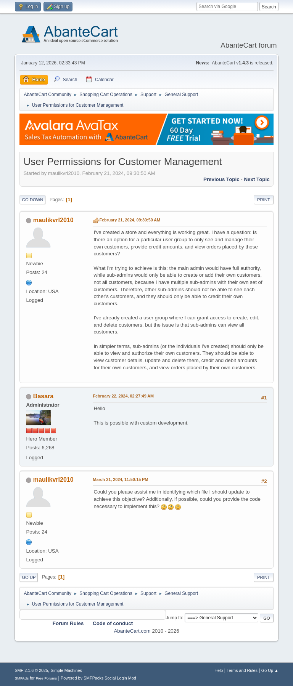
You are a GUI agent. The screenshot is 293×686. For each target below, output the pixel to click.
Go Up (28, 577)
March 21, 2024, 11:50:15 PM (120, 479)
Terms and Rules (242, 670)
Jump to (174, 617)
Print (263, 199)
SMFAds (21, 678)
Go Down (32, 199)
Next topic (256, 179)
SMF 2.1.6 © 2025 (31, 670)
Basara (43, 396)
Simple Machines (66, 670)
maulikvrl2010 (53, 220)
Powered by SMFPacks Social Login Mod (98, 678)
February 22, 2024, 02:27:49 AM (123, 396)
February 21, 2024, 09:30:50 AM (129, 220)
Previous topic (221, 179)
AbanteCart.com (132, 631)
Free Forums (46, 678)
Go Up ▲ (270, 670)
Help (218, 670)
